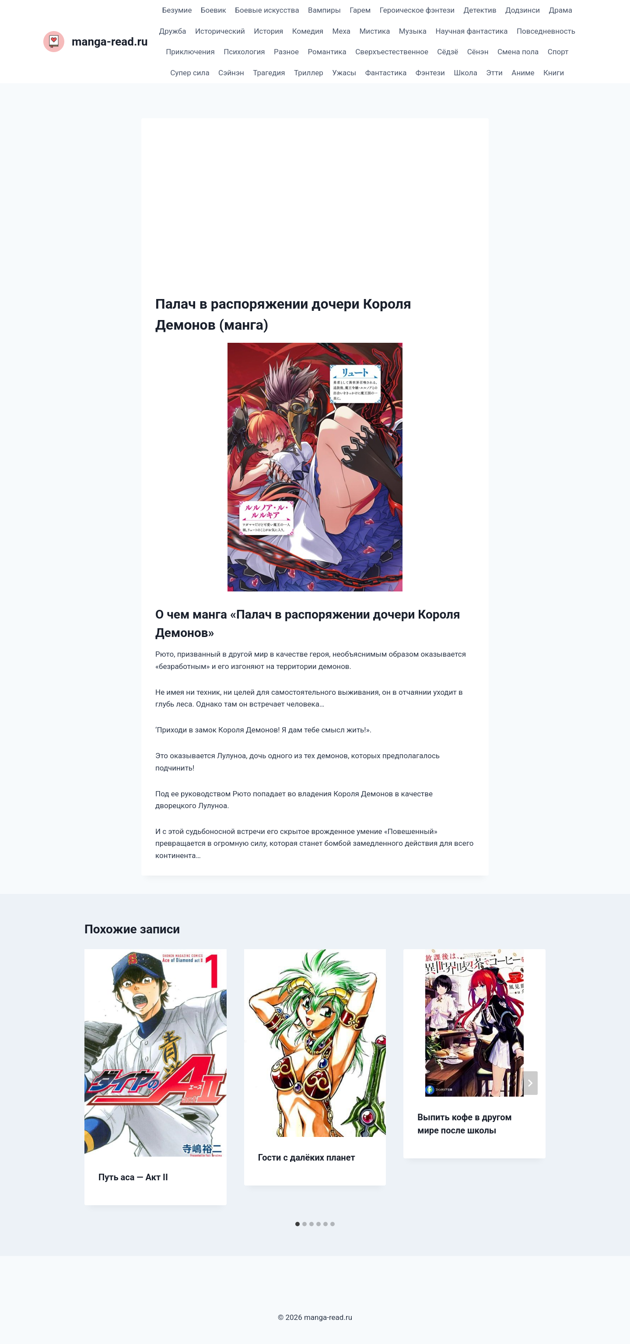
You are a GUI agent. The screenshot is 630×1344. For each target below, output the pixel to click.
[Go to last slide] (100, 1083)
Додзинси (522, 10)
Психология (244, 51)
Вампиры (324, 10)
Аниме (522, 72)
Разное (286, 51)
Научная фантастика (471, 31)
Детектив (479, 10)
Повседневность (546, 31)
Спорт (558, 51)
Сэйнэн (231, 72)
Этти (494, 72)
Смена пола (518, 51)
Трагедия (269, 72)
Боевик (213, 10)
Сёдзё (447, 51)
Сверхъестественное (391, 51)
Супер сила (189, 72)
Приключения (190, 51)
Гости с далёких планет (306, 1157)
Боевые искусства (267, 10)
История (268, 31)
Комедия (307, 31)
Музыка (413, 31)
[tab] (297, 1224)
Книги (553, 72)
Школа (465, 72)
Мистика (375, 31)
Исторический (220, 31)
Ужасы (344, 72)
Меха (341, 31)
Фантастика (386, 72)
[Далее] (530, 1083)
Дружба (172, 31)
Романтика (327, 51)
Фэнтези (430, 72)
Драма (560, 10)
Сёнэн (478, 51)
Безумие (177, 10)
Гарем (360, 10)
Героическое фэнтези (417, 10)
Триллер (308, 72)
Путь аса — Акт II (133, 1177)
